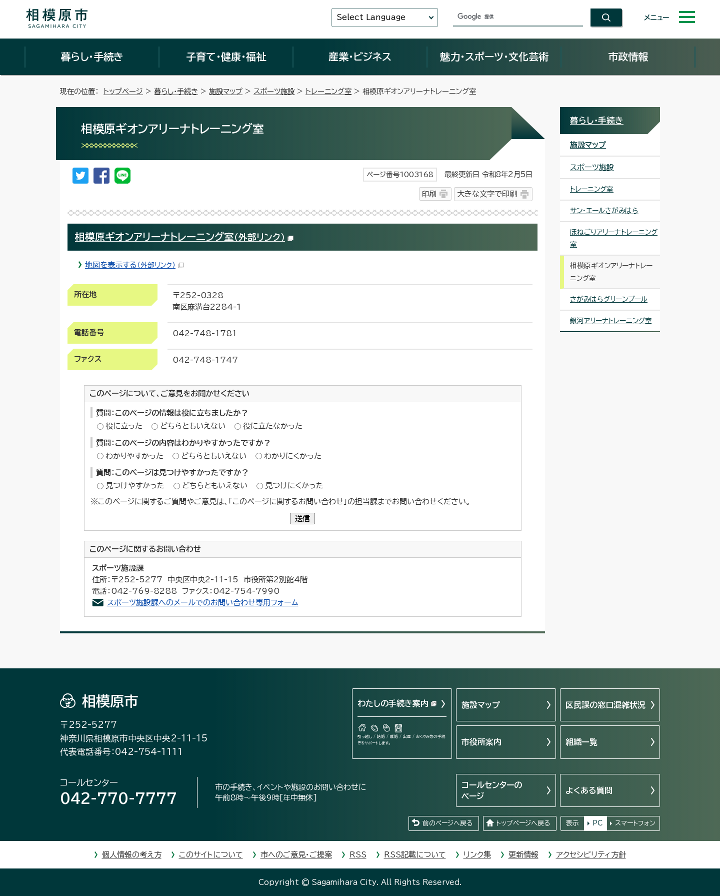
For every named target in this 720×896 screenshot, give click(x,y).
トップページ (123, 91)
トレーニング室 (329, 91)
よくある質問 (589, 790)
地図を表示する (134, 265)
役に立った (124, 426)
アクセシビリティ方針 (591, 854)
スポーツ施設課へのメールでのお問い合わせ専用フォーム (202, 602)
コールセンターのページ (492, 790)
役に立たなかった (272, 426)
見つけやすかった (135, 485)
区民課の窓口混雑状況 (606, 705)
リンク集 (477, 854)
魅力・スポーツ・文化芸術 (494, 57)
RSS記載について (415, 854)
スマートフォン (635, 823)
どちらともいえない (193, 426)
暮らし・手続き (92, 57)
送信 (302, 518)
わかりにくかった (293, 456)
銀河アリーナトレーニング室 (611, 320)
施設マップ (225, 91)
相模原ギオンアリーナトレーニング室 (184, 237)
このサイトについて (211, 854)
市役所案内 (482, 742)
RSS (358, 854)
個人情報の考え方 (132, 854)
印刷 (429, 194)
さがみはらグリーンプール (609, 299)
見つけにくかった (294, 485)
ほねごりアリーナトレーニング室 (614, 238)
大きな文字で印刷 (487, 194)
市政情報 (628, 57)
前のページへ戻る (447, 823)
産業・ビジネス (360, 57)
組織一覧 (582, 742)
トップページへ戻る (523, 823)
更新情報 (523, 854)
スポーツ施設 (274, 91)
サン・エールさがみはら (604, 210)
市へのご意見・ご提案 (296, 854)
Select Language (371, 17)
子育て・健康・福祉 (226, 57)
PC (597, 823)
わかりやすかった (135, 456)
